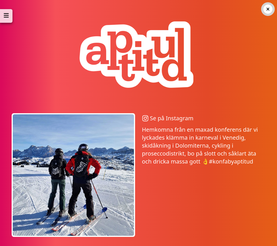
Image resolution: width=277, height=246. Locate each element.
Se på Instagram (167, 118)
